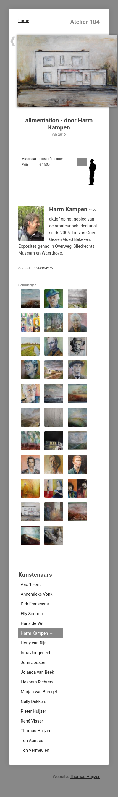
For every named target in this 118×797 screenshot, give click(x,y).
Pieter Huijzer (33, 711)
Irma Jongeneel (35, 652)
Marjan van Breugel (39, 691)
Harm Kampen (34, 633)
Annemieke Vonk (36, 594)
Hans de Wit (32, 623)
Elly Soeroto (32, 613)
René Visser (32, 721)
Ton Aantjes (32, 740)
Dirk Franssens (35, 604)
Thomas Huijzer (36, 730)
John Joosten (34, 662)
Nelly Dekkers (33, 701)
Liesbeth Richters (37, 682)
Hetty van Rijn (34, 643)
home (23, 20)
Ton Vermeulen (35, 750)
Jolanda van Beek (37, 672)
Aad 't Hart (31, 584)
